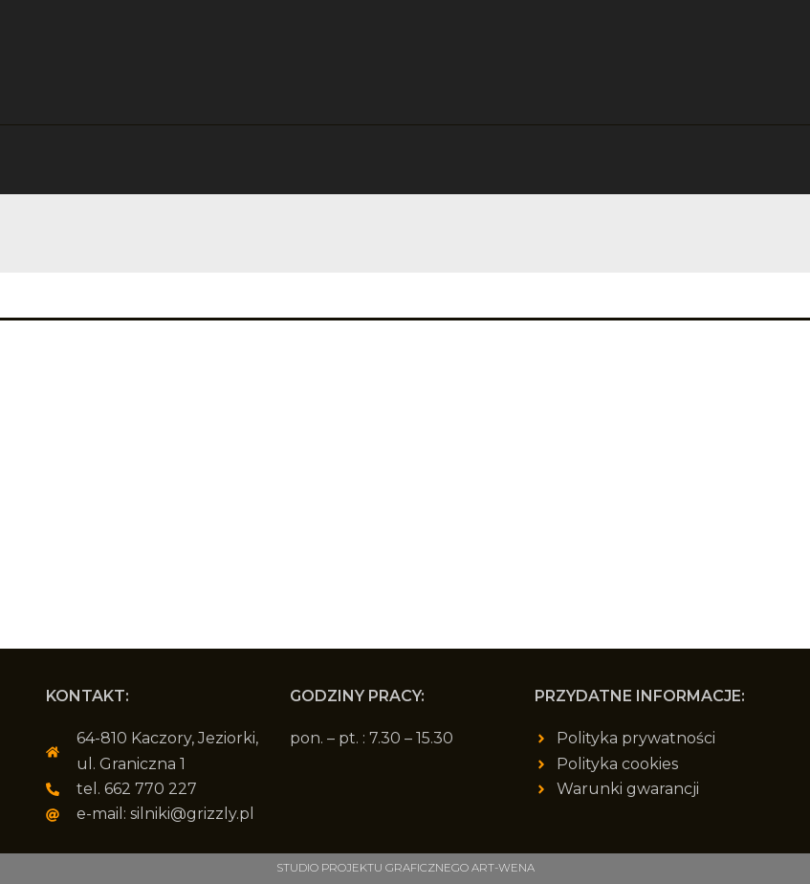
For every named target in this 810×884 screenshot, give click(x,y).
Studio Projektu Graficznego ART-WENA (405, 868)
